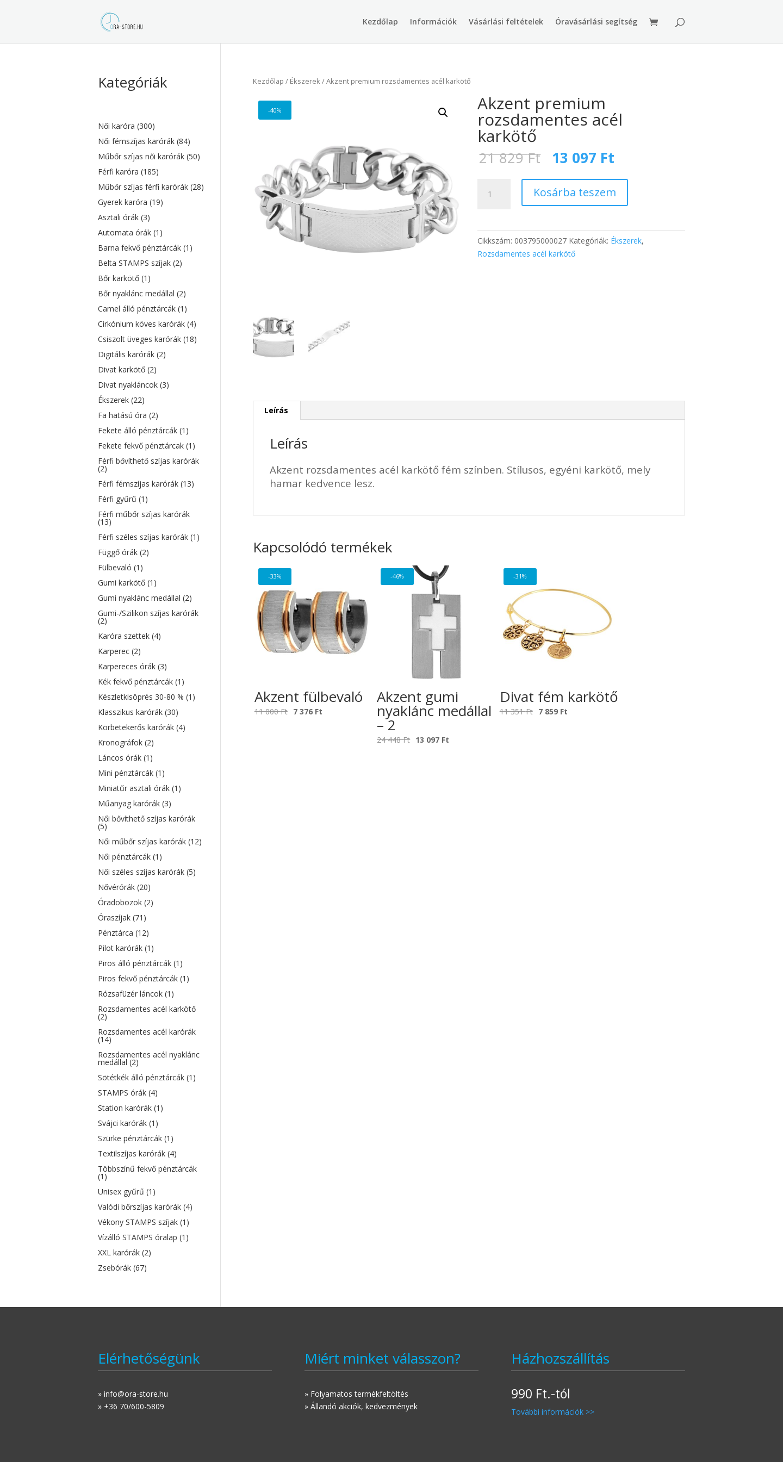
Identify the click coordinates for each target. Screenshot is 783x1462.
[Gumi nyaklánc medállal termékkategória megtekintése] (151, 598)
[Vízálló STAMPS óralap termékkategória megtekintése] (151, 1237)
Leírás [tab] (276, 410)
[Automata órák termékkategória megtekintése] (151, 232)
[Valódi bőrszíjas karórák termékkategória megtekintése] (151, 1207)
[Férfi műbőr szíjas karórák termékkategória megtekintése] (151, 518)
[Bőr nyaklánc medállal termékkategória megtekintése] (151, 293)
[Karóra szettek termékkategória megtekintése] (151, 636)
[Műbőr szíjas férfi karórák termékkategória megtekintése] (151, 187)
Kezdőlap (380, 22)
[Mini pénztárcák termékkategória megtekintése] (151, 773)
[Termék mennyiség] (493, 194)
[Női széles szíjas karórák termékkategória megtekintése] (151, 872)
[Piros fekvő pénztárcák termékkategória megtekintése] (151, 978)
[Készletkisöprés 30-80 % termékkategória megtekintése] (151, 697)
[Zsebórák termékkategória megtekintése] (151, 1268)
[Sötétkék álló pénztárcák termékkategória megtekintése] (151, 1077)
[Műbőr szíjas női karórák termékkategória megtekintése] (151, 156)
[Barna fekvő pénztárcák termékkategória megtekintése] (151, 248)
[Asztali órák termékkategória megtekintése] (151, 217)
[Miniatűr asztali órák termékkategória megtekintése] (151, 788)
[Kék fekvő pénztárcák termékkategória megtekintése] (151, 681)
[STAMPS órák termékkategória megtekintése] (151, 1092)
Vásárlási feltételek (506, 22)
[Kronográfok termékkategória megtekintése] (151, 742)
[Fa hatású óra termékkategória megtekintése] (151, 415)
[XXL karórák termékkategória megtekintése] (151, 1252)
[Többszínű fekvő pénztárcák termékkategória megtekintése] (151, 1172)
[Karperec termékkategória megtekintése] (151, 651)
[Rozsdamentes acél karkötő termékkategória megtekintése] (151, 1012)
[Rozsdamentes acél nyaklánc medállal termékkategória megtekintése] (151, 1058)
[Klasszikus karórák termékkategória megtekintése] (151, 712)
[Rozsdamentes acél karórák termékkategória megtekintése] (151, 1035)
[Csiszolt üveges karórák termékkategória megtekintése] (151, 339)
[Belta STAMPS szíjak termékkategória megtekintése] (151, 263)
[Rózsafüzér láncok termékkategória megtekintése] (151, 993)
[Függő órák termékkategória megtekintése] (151, 552)
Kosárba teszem (574, 192)
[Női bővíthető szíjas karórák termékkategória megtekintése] (151, 822)
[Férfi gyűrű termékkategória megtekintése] (151, 499)
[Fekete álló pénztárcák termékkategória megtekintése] (151, 430)
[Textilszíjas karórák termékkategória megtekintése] (151, 1153)
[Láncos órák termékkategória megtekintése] (151, 758)
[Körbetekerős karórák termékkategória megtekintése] (151, 727)
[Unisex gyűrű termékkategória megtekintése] (151, 1191)
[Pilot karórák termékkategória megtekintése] (151, 948)
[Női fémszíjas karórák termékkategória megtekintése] (151, 141)
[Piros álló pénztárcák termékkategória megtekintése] (151, 963)
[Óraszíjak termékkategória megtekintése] (151, 917)
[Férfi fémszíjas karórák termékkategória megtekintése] (151, 484)
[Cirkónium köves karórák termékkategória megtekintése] (151, 324)
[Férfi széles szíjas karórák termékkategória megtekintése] (151, 537)
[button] (443, 112)
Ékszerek (305, 81)
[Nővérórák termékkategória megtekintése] (151, 887)
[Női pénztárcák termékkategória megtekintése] (151, 856)
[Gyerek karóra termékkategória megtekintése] (151, 202)
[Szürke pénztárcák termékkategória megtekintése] (151, 1138)
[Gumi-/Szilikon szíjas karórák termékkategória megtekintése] (151, 617)
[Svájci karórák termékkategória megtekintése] (151, 1123)
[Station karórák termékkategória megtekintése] (151, 1108)
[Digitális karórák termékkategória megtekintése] (151, 354)
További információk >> (552, 1412)
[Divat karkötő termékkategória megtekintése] (151, 369)
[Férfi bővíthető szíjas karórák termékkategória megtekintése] (151, 464)
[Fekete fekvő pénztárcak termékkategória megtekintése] (151, 445)
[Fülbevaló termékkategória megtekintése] (151, 567)
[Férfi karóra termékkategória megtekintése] (151, 171)
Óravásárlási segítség (596, 22)
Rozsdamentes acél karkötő (526, 253)
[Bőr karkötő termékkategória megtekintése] (151, 278)
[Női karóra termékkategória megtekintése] (151, 126)
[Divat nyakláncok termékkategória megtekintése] (151, 385)
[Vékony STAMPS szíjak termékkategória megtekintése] (151, 1222)
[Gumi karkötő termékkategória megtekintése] (151, 582)
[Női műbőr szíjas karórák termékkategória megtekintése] (151, 841)
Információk (433, 22)
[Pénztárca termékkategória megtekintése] (151, 933)
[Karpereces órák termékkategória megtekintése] (151, 666)
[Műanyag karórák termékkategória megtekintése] (151, 803)
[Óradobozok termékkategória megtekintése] (151, 902)
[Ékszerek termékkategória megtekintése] (151, 400)
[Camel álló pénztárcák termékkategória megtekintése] (151, 308)
